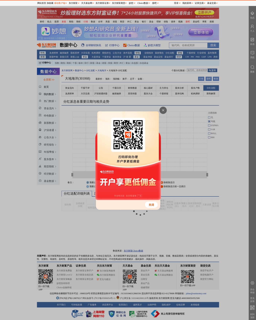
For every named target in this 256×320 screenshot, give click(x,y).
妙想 (131, 3)
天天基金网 (86, 3)
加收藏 (50, 3)
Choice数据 (142, 3)
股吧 (154, 3)
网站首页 (41, 3)
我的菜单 (186, 3)
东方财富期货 (118, 3)
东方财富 (73, 3)
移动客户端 (59, 3)
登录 (176, 3)
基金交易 (211, 3)
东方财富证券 (102, 3)
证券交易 (199, 3)
